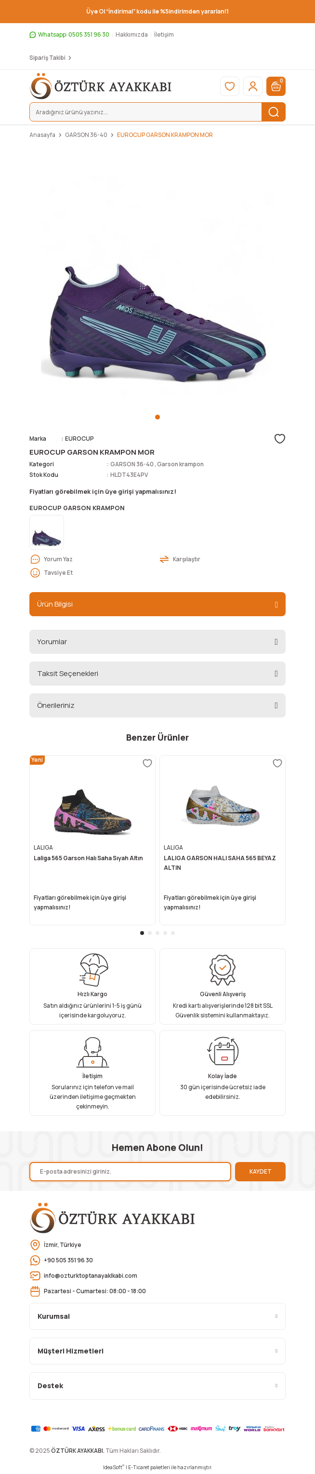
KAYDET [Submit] (260, 1171)
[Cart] (276, 86)
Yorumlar (52, 641)
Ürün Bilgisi (55, 604)
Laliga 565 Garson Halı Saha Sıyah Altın (88, 858)
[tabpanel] (157, 278)
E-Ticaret (138, 1467)
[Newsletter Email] (130, 1171)
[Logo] (101, 86)
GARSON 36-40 (132, 464)
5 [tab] (173, 933)
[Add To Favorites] (280, 439)
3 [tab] (157, 933)
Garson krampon (180, 464)
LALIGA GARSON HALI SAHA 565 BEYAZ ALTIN (220, 863)
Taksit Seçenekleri (67, 673)
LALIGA (43, 847)
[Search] (157, 112)
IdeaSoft (113, 1467)
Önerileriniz (56, 705)
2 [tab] (150, 933)
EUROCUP (79, 438)
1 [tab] (157, 417)
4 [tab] (165, 933)
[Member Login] (252, 86)
